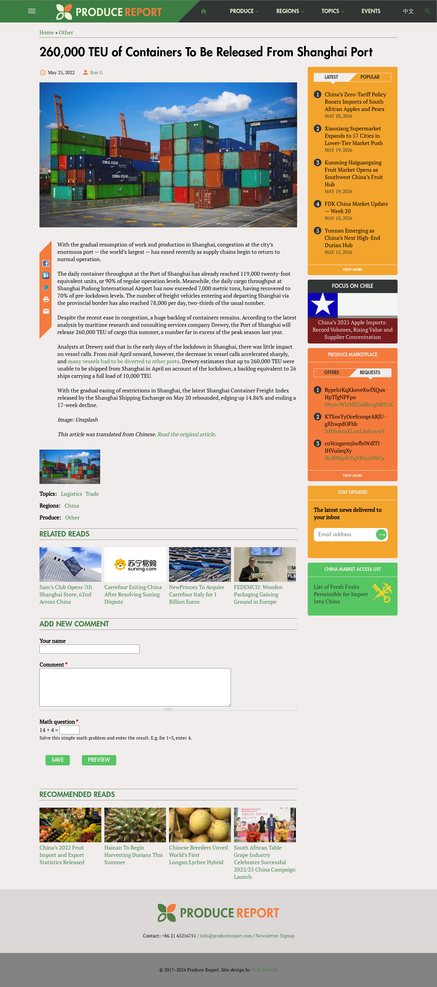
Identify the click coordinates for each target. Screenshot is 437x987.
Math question (58, 721)
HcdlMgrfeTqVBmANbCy (354, 457)
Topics (330, 11)
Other (72, 517)
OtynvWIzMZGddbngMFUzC (359, 404)
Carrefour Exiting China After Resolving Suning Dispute (133, 594)
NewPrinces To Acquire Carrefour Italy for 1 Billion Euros (196, 594)
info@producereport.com (226, 936)
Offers (331, 373)
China (72, 505)
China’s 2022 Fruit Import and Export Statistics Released (61, 855)
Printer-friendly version (46, 299)
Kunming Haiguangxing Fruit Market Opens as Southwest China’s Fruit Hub (354, 173)
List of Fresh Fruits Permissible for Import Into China (341, 594)
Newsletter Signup (275, 936)
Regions (287, 11)
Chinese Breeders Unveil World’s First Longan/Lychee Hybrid (198, 855)
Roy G (96, 72)
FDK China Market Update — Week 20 (356, 207)
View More (352, 476)
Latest (331, 77)
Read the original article (186, 434)
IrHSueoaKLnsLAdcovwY (355, 431)
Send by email (46, 311)
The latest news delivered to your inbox (347, 513)
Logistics (71, 493)
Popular (370, 77)
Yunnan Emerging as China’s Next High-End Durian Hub (352, 238)
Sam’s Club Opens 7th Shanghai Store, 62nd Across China (65, 594)
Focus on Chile (352, 286)
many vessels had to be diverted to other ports (123, 361)
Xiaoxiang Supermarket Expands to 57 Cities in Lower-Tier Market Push (354, 136)
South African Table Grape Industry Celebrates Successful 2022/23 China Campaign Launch (265, 862)
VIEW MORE (352, 269)
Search (427, 11)
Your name (52, 640)
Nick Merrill (264, 970)
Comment (53, 664)
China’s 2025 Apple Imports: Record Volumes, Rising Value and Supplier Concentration (353, 329)
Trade (92, 493)
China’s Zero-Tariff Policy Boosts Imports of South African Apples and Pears (355, 101)
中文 (408, 11)
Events (371, 11)
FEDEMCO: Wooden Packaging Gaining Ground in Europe (258, 594)
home (203, 11)
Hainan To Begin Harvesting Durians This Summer (133, 855)
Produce (242, 11)
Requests (370, 373)
